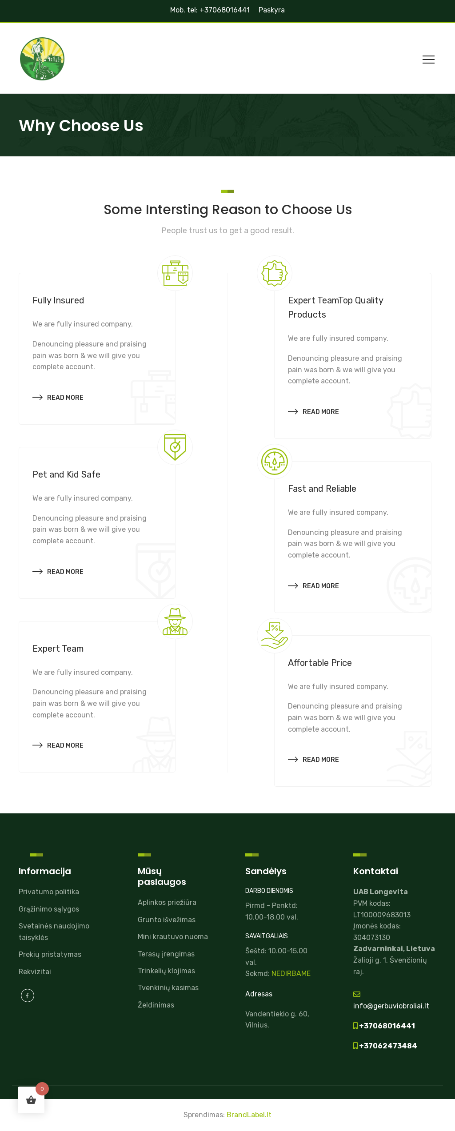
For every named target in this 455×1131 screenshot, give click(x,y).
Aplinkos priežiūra (167, 902)
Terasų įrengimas (166, 954)
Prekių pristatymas (50, 954)
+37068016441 (386, 1026)
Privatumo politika (49, 892)
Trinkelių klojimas (166, 971)
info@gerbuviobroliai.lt (391, 1006)
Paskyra (272, 10)
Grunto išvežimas (167, 920)
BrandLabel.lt (249, 1115)
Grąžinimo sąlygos (49, 909)
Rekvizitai (35, 972)
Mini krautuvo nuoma (173, 936)
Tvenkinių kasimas (168, 988)
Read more (58, 396)
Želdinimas (156, 1005)
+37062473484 (387, 1046)
